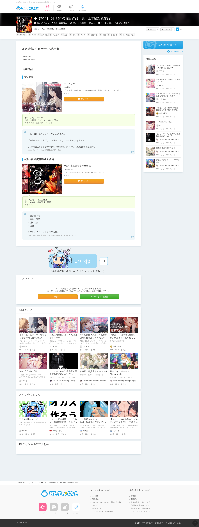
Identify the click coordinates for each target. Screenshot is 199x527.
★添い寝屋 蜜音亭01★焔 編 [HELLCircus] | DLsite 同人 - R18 (54, 235)
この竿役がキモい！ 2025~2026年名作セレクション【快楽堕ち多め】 (93, 422)
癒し (74, 35)
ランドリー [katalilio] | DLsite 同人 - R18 (46, 150)
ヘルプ (94, 505)
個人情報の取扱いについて (140, 505)
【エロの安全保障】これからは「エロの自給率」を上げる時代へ (63, 422)
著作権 (133, 496)
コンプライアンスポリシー (140, 511)
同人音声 (56, 35)
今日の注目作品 (128, 35)
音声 (127, 23)
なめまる (114, 35)
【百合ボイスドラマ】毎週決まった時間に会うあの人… (168, 67)
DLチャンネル (27, 8)
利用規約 (95, 499)
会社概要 (95, 496)
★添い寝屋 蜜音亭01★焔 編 (77, 166)
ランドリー (69, 83)
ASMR (83, 35)
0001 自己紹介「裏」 (29, 371)
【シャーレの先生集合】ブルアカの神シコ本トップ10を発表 (124, 422)
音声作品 (44, 35)
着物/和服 (94, 35)
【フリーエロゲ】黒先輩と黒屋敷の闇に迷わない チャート (168, 135)
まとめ (34, 482)
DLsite (34, 35)
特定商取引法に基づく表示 (140, 502)
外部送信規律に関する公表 (140, 508)
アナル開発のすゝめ (28, 419)
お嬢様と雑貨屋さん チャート (94, 371)
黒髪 (104, 35)
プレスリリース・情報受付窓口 (103, 511)
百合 (65, 35)
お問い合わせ (97, 508)
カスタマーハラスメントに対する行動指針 (107, 502)
